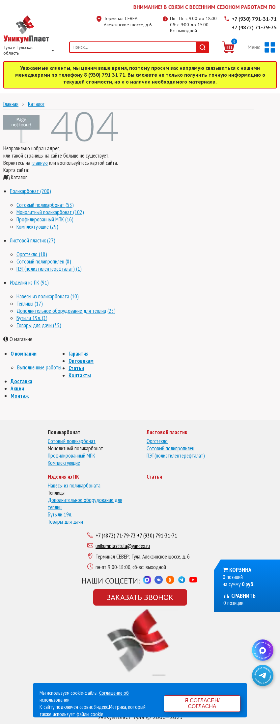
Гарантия (79, 353)
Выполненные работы (39, 367)
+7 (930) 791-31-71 (254, 18)
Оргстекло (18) (31, 254)
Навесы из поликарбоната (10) (47, 296)
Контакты (80, 375)
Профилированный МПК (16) (44, 219)
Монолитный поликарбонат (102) (50, 212)
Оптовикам (81, 360)
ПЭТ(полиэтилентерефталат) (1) (49, 268)
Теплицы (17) (29, 303)
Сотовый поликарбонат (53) (45, 205)
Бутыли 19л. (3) (31, 318)
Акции (17, 388)
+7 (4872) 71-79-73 (116, 535)
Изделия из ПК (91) (29, 282)
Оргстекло (157, 441)
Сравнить (239, 595)
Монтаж (20, 395)
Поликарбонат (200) (30, 191)
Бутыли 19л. (60, 514)
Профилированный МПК (71, 455)
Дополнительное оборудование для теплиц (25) (66, 310)
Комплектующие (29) (37, 226)
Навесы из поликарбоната (74, 485)
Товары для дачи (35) (38, 325)
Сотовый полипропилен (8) (43, 261)
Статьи (76, 368)
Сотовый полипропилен (170, 448)
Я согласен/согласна (201, 703)
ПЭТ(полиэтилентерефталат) (176, 455)
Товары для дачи (65, 521)
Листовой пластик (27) (32, 240)
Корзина (240, 569)
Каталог (36, 104)
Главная (10, 104)
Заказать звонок (140, 597)
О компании (24, 353)
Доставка (21, 381)
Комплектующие (64, 462)
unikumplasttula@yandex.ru (123, 546)
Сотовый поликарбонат (72, 441)
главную (40, 162)
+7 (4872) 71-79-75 (254, 27)
